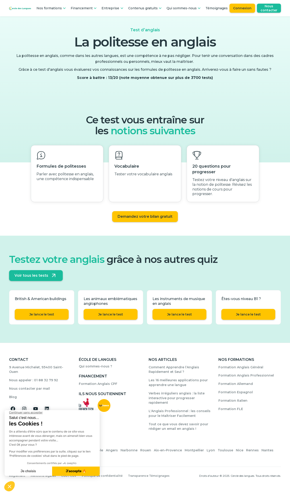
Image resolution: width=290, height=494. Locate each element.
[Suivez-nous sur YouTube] (35, 409)
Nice (239, 450)
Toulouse (225, 450)
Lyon (211, 450)
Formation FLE (230, 409)
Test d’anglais (145, 29)
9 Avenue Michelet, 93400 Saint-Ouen (36, 369)
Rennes (252, 450)
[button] (51, 8)
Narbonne (129, 450)
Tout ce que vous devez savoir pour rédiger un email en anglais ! (178, 426)
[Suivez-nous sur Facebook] (13, 409)
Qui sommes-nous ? (95, 366)
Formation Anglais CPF (98, 384)
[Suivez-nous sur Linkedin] (47, 409)
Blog (13, 397)
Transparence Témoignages (148, 475)
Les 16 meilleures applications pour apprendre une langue (178, 382)
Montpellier (194, 450)
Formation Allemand (235, 384)
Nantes (267, 450)
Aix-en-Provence (168, 450)
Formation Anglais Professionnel (246, 375)
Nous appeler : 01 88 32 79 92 (33, 380)
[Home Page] (20, 8)
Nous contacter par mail (29, 388)
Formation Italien (232, 401)
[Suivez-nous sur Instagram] (24, 409)
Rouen (145, 450)
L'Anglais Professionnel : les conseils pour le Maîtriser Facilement (179, 413)
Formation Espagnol (235, 392)
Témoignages (216, 8)
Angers (112, 450)
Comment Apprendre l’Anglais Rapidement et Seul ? (174, 369)
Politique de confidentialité (102, 475)
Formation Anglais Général (240, 367)
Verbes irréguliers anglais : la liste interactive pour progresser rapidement (177, 398)
